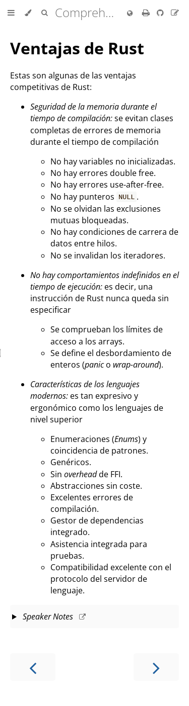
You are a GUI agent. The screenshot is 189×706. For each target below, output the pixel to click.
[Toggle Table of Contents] (11, 13)
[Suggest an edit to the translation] (174, 12)
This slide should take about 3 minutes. (94, 617)
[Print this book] (147, 12)
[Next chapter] (156, 667)
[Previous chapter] (32, 667)
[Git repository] (161, 12)
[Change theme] (28, 13)
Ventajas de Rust (77, 48)
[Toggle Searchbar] (44, 13)
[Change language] (130, 13)
